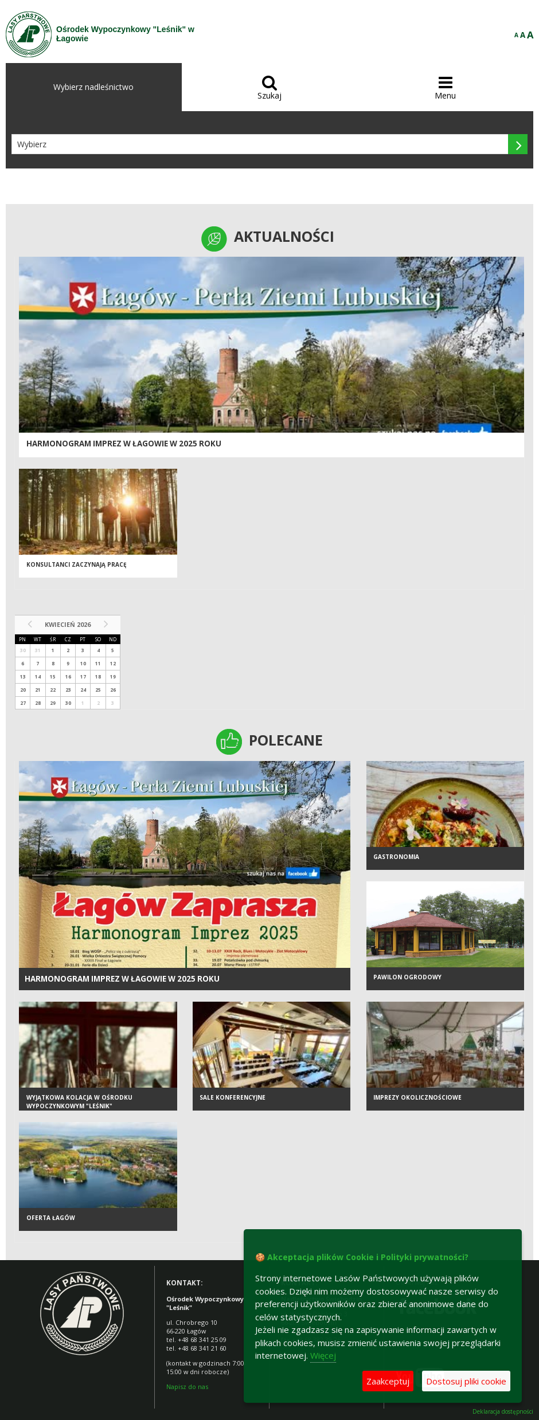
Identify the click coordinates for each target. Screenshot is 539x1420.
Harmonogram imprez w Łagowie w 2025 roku (123, 443)
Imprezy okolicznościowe (417, 1097)
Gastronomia (396, 857)
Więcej (323, 1355)
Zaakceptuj (387, 1381)
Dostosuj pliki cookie (466, 1381)
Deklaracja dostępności (502, 1412)
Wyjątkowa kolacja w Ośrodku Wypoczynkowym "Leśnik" (79, 1101)
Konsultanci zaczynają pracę (76, 564)
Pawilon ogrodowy (407, 977)
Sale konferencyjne (232, 1097)
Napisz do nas (187, 1386)
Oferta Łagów (50, 1218)
